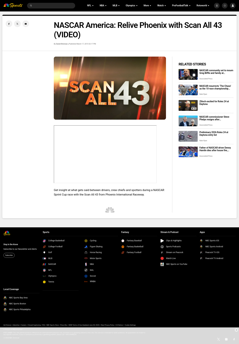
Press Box (63, 325)
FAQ (43, 325)
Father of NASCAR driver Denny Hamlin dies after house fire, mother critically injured (215, 149)
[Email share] (25, 23)
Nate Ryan (203, 94)
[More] (217, 5)
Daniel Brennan (62, 44)
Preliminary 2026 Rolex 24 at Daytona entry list (213, 133)
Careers (24, 325)
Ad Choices (7, 325)
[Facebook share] (9, 23)
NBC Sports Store (53, 325)
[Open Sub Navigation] (93, 5)
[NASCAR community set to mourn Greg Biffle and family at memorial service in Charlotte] (188, 74)
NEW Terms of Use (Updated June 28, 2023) (84, 325)
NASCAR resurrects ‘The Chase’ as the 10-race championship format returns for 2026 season (215, 87)
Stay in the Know (10, 244)
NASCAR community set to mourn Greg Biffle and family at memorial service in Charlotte (216, 71)
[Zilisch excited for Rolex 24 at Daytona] (188, 105)
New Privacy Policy (107, 325)
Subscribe (9, 255)
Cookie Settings (130, 325)
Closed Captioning (34, 325)
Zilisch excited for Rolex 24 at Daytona (214, 102)
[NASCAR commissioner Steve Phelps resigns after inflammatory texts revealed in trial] (188, 120)
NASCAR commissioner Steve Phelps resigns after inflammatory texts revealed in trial (214, 118)
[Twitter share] (17, 23)
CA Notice (119, 325)
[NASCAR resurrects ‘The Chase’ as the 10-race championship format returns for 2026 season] (188, 90)
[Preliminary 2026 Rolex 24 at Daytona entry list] (188, 136)
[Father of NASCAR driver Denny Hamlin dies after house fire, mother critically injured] (188, 151)
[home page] (13, 5)
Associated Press (205, 79)
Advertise (16, 325)
